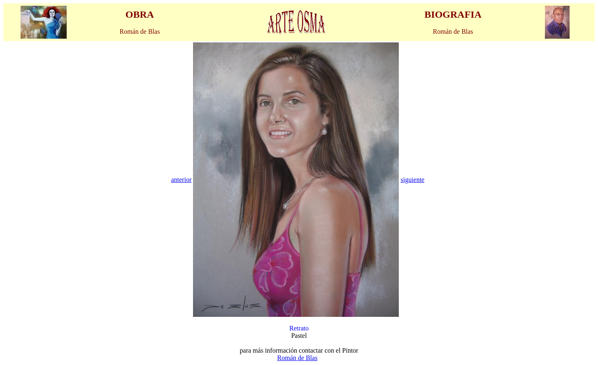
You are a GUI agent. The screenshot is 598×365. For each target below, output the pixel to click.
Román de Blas (297, 357)
